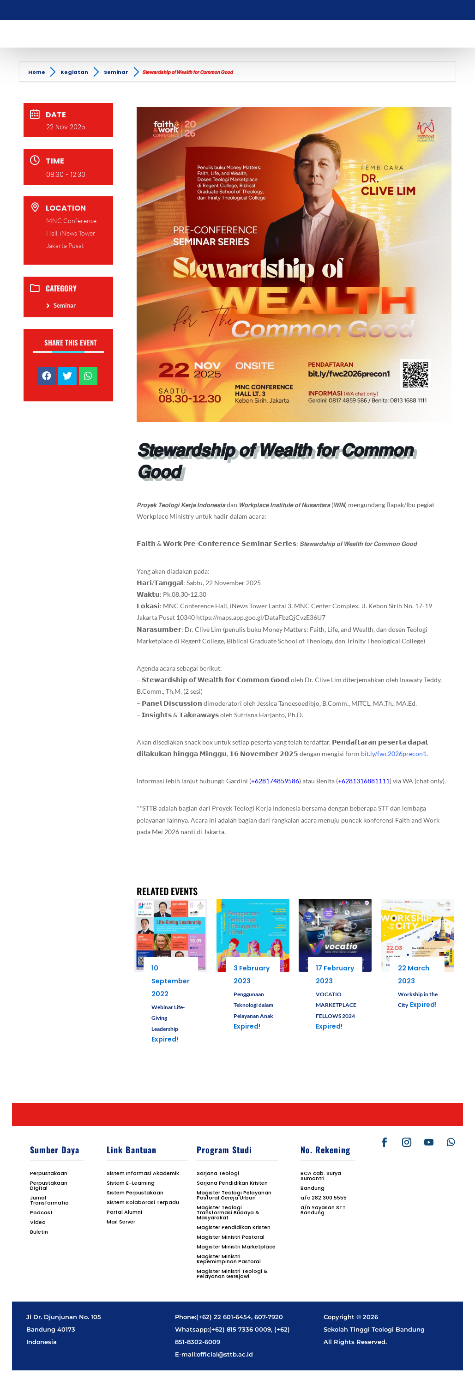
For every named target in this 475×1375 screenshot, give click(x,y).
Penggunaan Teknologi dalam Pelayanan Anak (253, 1005)
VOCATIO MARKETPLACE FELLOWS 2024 (336, 1005)
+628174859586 (275, 781)
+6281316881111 (364, 781)
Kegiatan (74, 72)
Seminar (116, 72)
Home (37, 72)
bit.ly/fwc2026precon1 (394, 753)
